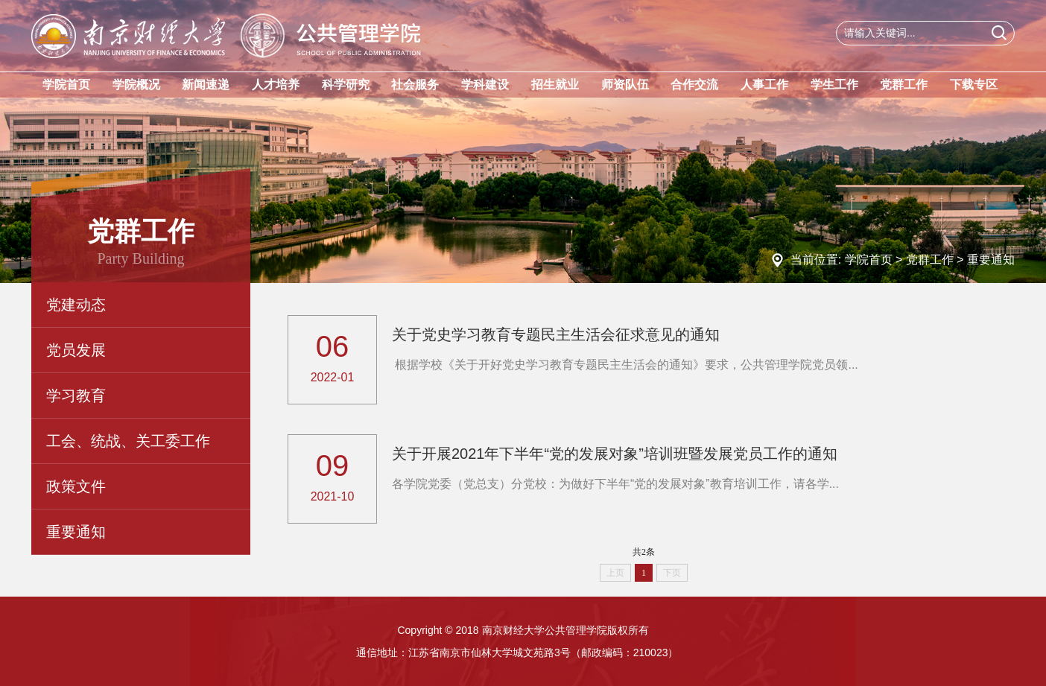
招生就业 (555, 84)
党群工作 (904, 84)
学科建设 (485, 84)
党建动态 (76, 304)
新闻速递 (205, 84)
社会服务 (415, 84)
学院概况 (136, 84)
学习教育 (76, 395)
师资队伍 (625, 84)
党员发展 (76, 350)
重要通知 (991, 259)
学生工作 (834, 84)
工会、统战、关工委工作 (128, 441)
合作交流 (694, 84)
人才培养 (275, 84)
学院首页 (66, 84)
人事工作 (764, 84)
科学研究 (346, 84)
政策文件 (76, 486)
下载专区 (974, 84)
